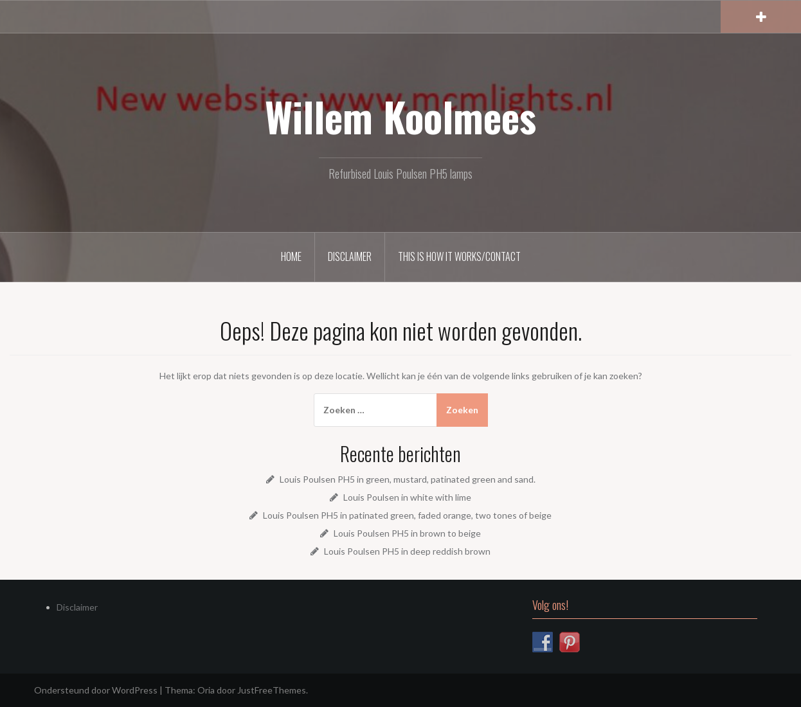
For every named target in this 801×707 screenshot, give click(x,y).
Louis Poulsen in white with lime (407, 497)
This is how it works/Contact (459, 256)
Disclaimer (350, 256)
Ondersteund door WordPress (96, 690)
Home (291, 256)
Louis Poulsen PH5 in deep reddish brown (407, 551)
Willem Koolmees (400, 116)
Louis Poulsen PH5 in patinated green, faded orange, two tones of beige (407, 515)
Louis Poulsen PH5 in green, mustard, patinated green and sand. (408, 479)
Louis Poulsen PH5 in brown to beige (407, 533)
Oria (206, 690)
